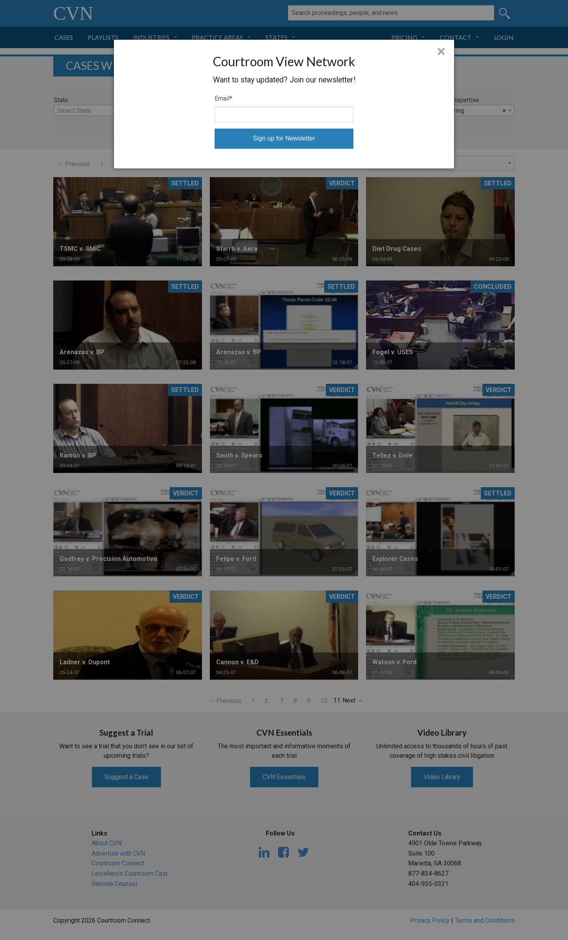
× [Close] (441, 52)
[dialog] (284, 104)
